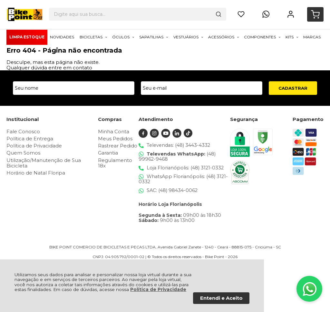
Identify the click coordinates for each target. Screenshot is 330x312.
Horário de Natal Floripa (35, 173)
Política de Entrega (29, 139)
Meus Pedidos (115, 139)
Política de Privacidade (158, 289)
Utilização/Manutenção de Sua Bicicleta (43, 163)
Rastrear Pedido (117, 146)
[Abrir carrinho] (315, 11)
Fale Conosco (23, 131)
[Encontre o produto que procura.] (193, 11)
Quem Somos (23, 153)
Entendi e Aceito (221, 298)
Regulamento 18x (115, 163)
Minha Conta (113, 131)
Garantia (108, 153)
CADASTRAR (292, 88)
